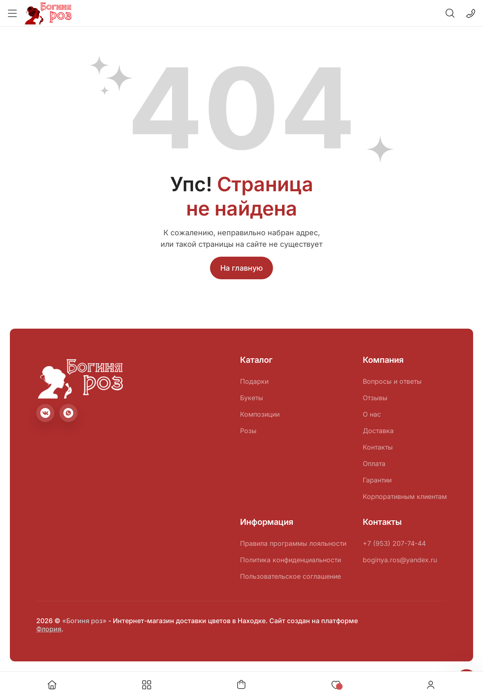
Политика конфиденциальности (290, 560)
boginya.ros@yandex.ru (400, 560)
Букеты (251, 398)
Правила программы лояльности (293, 543)
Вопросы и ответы (392, 381)
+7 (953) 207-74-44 (394, 543)
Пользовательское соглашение (290, 576)
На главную (241, 268)
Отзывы (375, 398)
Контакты (378, 447)
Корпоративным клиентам (405, 496)
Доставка (378, 431)
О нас (372, 414)
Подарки (254, 381)
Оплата (374, 463)
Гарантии (377, 480)
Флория (48, 629)
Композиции (260, 414)
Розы (248, 431)
